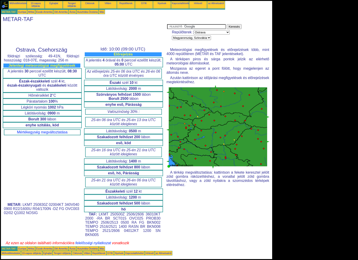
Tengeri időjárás (72, 4)
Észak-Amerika (44, 12)
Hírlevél (198, 3)
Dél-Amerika (61, 12)
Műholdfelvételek (19, 3)
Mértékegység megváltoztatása (42, 132)
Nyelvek (162, 3)
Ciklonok (90, 3)
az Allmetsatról (216, 3)
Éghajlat (53, 3)
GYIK (144, 3)
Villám (108, 3)
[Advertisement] (84, 34)
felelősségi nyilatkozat (93, 243)
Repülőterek (125, 3)
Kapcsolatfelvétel (181, 3)
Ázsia (72, 12)
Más (102, 12)
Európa (22, 12)
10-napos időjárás (36, 4)
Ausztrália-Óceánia (87, 12)
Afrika (31, 12)
